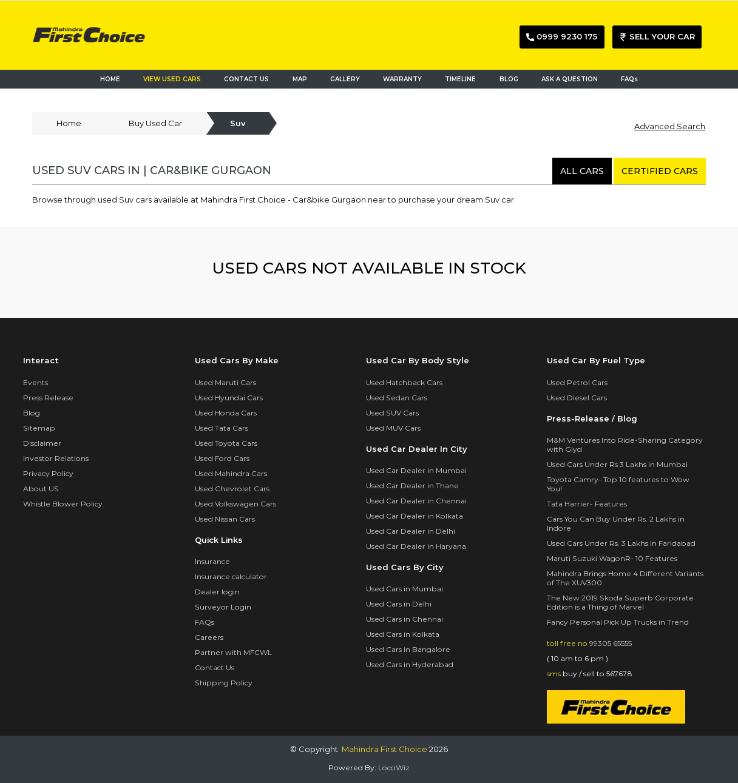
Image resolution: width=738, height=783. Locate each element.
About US (41, 488)
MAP (303, 78)
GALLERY (345, 79)
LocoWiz (394, 767)
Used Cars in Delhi (399, 603)
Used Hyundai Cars (229, 397)
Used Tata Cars (221, 427)
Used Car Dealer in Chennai (416, 500)
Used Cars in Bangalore (408, 649)
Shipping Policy (223, 682)
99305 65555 (610, 643)
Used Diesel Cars (577, 397)
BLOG (508, 79)
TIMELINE (460, 79)
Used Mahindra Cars (231, 473)
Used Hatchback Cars (404, 382)
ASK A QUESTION (569, 79)
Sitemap (39, 427)
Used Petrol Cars (577, 382)
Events (35, 382)
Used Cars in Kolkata (402, 634)
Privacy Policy (48, 473)
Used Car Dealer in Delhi (410, 531)
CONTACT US (246, 79)
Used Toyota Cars (226, 443)
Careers (209, 637)
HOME (110, 79)
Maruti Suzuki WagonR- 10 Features (612, 558)
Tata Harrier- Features (587, 503)
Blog (31, 412)
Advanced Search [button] (669, 126)
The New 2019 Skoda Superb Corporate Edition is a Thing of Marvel (620, 602)
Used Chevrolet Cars (232, 488)
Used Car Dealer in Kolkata (414, 515)
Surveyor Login (223, 606)
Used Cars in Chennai (404, 618)
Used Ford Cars (222, 458)
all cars (582, 171)
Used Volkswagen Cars (235, 503)
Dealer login (217, 591)
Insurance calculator (231, 576)
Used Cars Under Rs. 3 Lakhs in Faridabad (621, 543)
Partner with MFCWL (233, 652)
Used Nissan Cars (225, 518)
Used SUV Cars (392, 412)
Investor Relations (56, 458)
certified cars (659, 171)
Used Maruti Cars (225, 382)
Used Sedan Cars (396, 397)
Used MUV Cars (393, 427)
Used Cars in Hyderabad (409, 664)
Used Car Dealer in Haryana (416, 546)
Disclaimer (42, 443)
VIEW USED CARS (172, 79)
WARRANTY (402, 79)
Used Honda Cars (226, 412)
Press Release (48, 397)
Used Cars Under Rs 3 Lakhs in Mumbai (617, 464)
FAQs (629, 79)
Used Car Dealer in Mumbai (416, 470)
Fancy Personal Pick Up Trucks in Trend (618, 622)
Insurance (212, 561)
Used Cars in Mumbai (404, 588)
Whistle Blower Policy (63, 503)
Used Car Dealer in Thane (412, 485)
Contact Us (214, 667)
